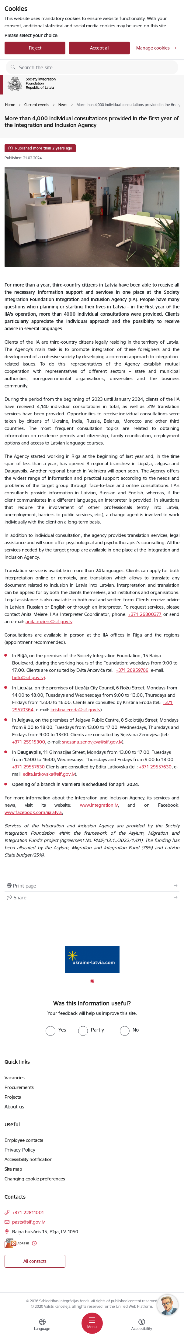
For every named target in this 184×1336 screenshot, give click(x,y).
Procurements (19, 1087)
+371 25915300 (28, 742)
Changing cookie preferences (35, 1179)
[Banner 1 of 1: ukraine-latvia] (92, 959)
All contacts (35, 1261)
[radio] (56, 1029)
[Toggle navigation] (92, 1323)
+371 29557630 (28, 767)
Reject (35, 48)
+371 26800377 (144, 614)
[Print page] (92, 885)
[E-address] (17, 1243)
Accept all (99, 48)
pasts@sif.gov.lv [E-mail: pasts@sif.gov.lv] (28, 1222)
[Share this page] (92, 897)
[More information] (34, 1243)
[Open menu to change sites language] (42, 1325)
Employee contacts (24, 1140)
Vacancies (15, 1077)
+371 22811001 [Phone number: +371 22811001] (28, 1212)
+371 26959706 (132, 670)
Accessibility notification (29, 1159)
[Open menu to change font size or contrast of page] (141, 1325)
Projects (13, 1097)
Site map (13, 1169)
